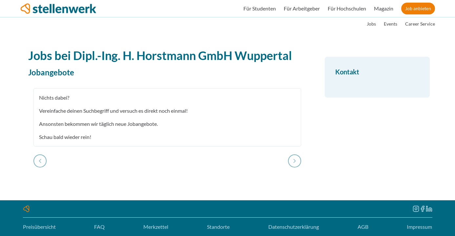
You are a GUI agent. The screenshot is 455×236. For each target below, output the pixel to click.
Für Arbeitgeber (302, 8)
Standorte (218, 227)
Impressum (419, 227)
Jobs (371, 24)
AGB (363, 227)
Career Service (420, 24)
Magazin (383, 8)
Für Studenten (259, 8)
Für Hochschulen (347, 8)
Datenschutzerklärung (293, 227)
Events (390, 24)
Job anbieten (418, 8)
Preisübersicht (39, 227)
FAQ (99, 227)
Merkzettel (155, 227)
